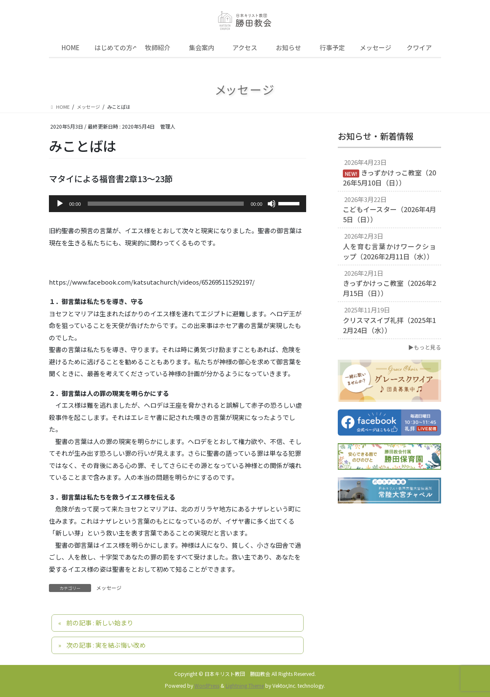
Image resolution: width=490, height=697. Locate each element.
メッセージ (108, 587)
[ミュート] (271, 203)
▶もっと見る (424, 347)
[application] (177, 203)
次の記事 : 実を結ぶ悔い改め (106, 644)
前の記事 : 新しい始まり (99, 622)
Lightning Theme (245, 685)
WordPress (206, 685)
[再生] (60, 203)
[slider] (166, 204)
